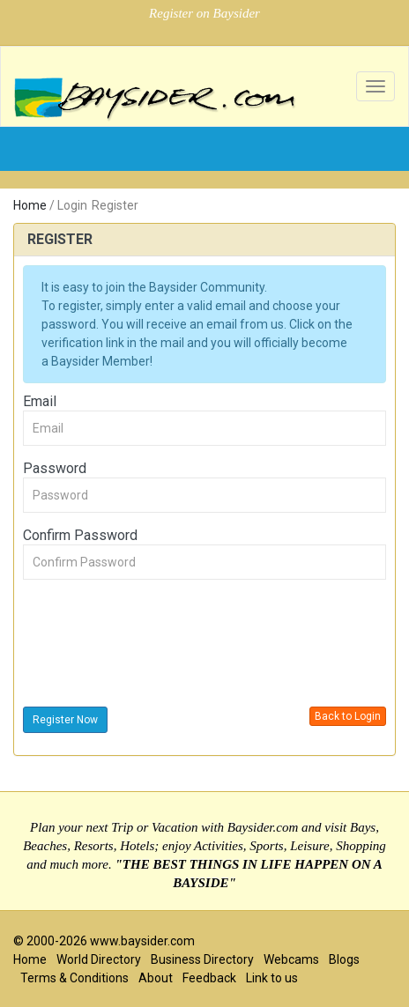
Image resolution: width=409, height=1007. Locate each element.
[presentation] (157, 645)
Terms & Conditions (74, 978)
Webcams (291, 959)
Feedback (209, 978)
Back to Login (348, 716)
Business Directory (202, 959)
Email (39, 401)
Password (54, 468)
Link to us (272, 978)
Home (30, 205)
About (155, 978)
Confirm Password (80, 535)
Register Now (65, 720)
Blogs (344, 959)
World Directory (98, 959)
